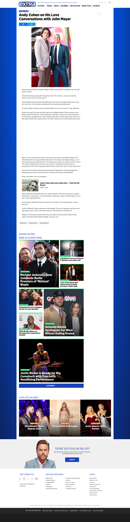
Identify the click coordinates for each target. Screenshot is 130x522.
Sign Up (72, 460)
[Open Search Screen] (96, 6)
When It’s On (94, 480)
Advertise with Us (95, 484)
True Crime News (98, 511)
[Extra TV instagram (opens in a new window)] (107, 2)
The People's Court (85, 511)
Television (69, 486)
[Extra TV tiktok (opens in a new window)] (99, 2)
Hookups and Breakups (73, 478)
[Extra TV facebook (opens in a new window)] (102, 2)
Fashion (48, 484)
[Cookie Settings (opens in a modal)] (94, 489)
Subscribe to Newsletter (27, 484)
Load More (51, 386)
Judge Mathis (74, 511)
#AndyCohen (23, 223)
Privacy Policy (34, 505)
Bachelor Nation (48, 511)
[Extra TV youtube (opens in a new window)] (110, 2)
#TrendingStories (44, 223)
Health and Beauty (51, 488)
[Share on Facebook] (23, 24)
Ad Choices (50, 505)
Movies (68, 480)
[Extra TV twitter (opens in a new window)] (104, 2)
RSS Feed (22, 486)
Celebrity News (23, 11)
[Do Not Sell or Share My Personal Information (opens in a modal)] (97, 493)
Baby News (49, 478)
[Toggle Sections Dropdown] (41, 6)
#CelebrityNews (33, 223)
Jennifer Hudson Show (61, 511)
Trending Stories (71, 488)
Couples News (50, 482)
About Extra (93, 478)
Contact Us (93, 486)
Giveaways (49, 486)
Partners (92, 482)
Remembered (70, 484)
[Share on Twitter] (31, 24)
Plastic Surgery (70, 482)
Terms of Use (42, 505)
